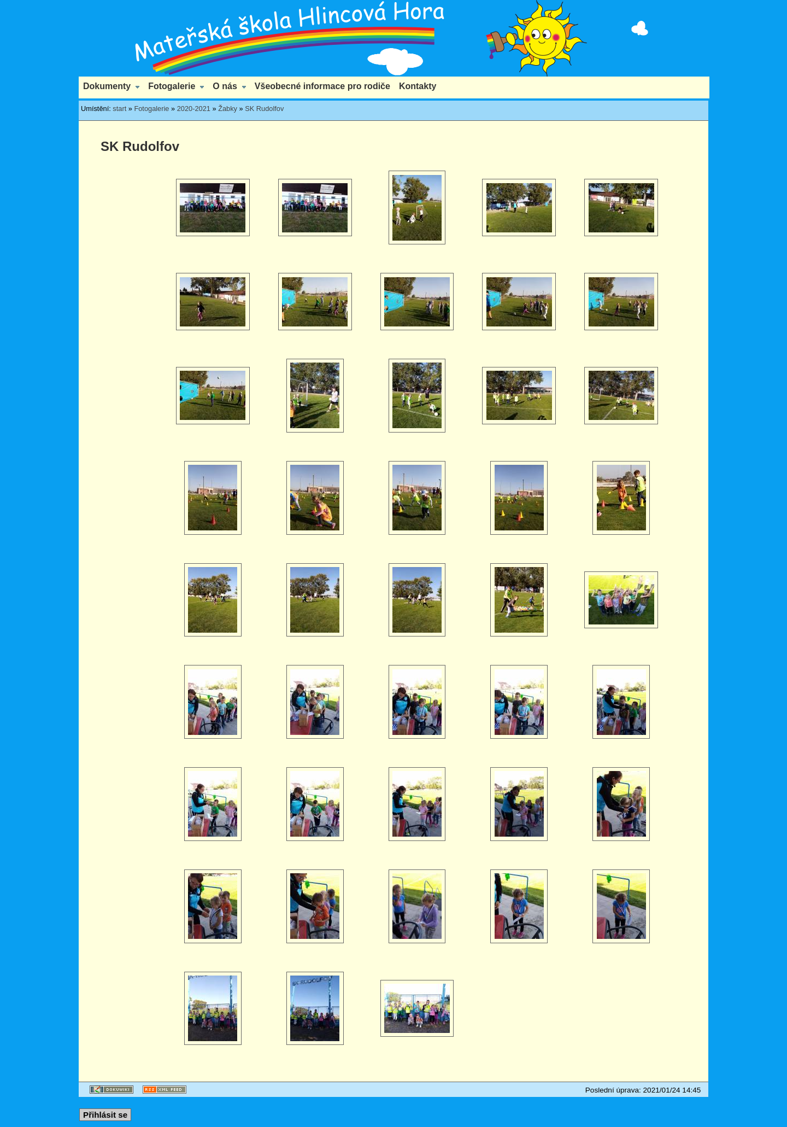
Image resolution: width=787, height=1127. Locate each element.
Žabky (227, 108)
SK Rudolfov (264, 108)
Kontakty (417, 86)
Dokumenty (107, 86)
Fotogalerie (171, 86)
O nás (225, 86)
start (119, 108)
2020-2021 (193, 108)
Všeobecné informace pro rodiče (322, 86)
